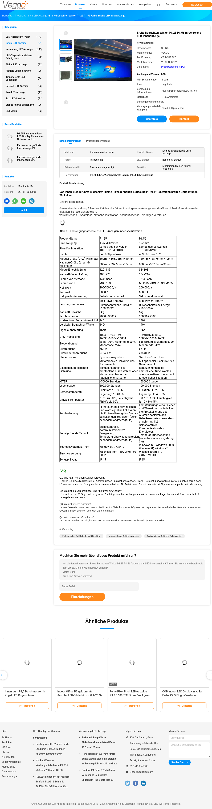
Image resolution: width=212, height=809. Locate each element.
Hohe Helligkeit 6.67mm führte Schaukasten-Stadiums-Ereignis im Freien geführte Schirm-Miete (99, 758)
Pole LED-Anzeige (24, 92)
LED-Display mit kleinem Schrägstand (24, 57)
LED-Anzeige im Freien (24, 37)
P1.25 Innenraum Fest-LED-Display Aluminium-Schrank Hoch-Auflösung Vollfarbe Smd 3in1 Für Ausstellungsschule (30, 136)
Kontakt (24, 210)
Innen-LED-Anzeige (24, 43)
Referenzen (197, 4)
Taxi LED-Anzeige (24, 98)
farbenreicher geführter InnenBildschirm (81, 536)
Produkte (6, 742)
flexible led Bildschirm (24, 71)
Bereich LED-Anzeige (24, 86)
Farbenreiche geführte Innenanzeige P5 (29, 158)
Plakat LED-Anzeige (24, 64)
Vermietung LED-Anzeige (24, 49)
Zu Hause (7, 737)
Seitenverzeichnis (11, 761)
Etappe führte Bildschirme (24, 105)
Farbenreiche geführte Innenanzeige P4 (29, 147)
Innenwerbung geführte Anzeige (124, 536)
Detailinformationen (70, 140)
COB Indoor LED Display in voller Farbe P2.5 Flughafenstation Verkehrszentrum (182, 695)
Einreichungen (82, 597)
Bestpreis (152, 119)
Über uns (6, 752)
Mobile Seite (8, 766)
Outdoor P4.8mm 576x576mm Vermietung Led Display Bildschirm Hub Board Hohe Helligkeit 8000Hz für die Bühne (99, 775)
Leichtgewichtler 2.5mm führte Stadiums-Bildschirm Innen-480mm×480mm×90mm (52, 749)
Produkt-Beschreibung (98, 140)
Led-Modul (24, 111)
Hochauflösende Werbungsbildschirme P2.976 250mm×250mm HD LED (52, 765)
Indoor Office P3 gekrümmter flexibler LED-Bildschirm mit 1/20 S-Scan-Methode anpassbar (79, 695)
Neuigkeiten (8, 757)
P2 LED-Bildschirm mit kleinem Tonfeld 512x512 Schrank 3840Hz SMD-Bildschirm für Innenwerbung (52, 782)
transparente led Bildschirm (24, 78)
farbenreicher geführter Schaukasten (164, 536)
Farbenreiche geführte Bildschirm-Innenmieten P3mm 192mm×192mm (98, 742)
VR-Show (6, 747)
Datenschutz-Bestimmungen (10, 774)
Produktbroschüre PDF (173, 66)
